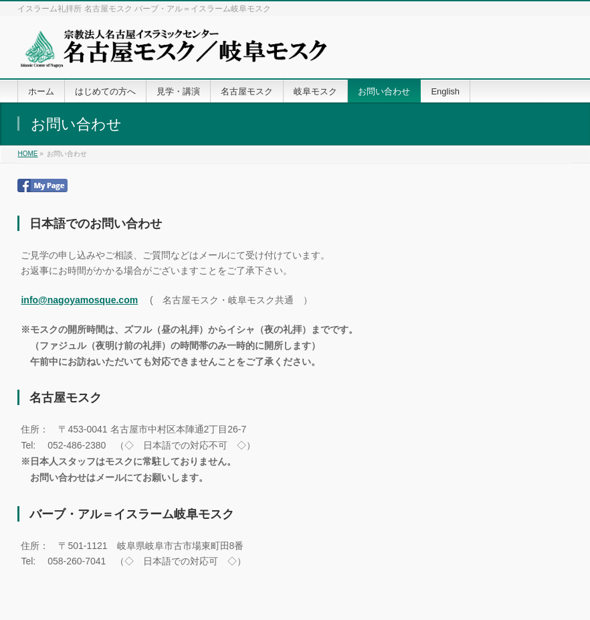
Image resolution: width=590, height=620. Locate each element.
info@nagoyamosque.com (79, 300)
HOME (27, 153)
